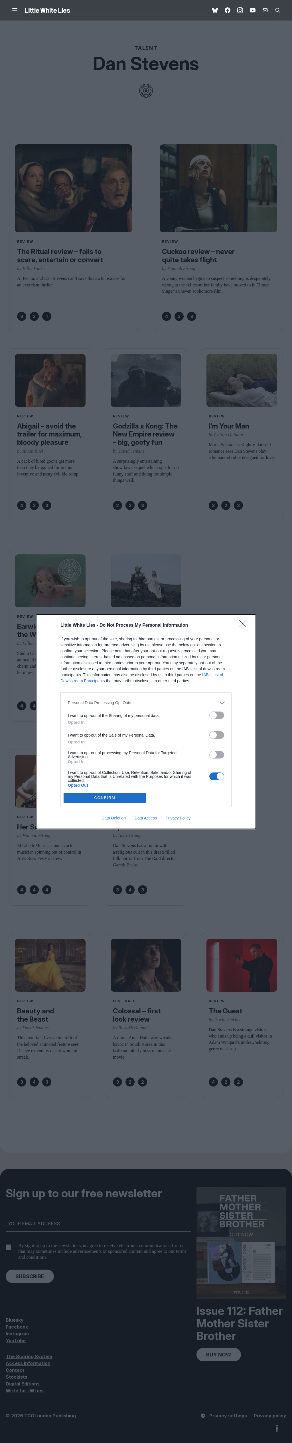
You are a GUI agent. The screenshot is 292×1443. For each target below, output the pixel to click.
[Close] (244, 625)
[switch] (216, 715)
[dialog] (146, 721)
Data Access (146, 818)
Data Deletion (114, 818)
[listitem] (146, 703)
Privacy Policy (178, 818)
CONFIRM (104, 798)
